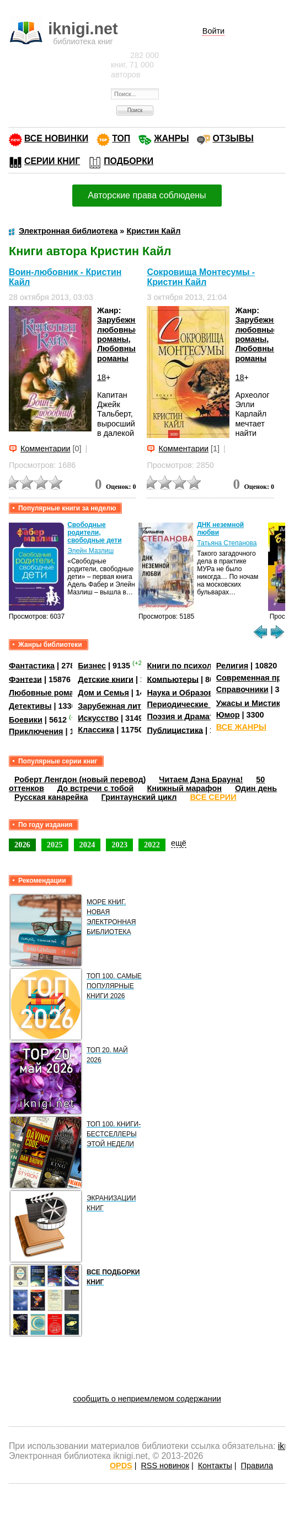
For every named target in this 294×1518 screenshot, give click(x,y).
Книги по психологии (188, 665)
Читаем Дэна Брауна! (201, 779)
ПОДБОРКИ (128, 161)
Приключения (36, 731)
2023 (119, 844)
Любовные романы (118, 353)
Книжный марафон (184, 788)
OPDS (121, 1465)
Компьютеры (173, 678)
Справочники (242, 689)
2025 (55, 844)
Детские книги (105, 678)
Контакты (215, 1465)
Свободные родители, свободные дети (94, 532)
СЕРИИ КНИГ (52, 161)
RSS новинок (165, 1465)
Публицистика (175, 729)
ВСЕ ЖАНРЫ (241, 727)
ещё (178, 843)
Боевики (25, 719)
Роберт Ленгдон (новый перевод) (80, 779)
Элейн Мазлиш (90, 551)
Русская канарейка (51, 797)
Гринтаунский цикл (139, 797)
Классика (96, 729)
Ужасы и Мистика (250, 703)
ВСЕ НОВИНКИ (56, 138)
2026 (22, 844)
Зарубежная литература (125, 706)
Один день (256, 788)
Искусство (98, 718)
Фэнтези (25, 678)
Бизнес (92, 665)
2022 (152, 844)
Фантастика (32, 665)
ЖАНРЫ (171, 138)
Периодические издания (195, 704)
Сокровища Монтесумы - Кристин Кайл (201, 277)
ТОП (121, 138)
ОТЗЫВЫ (232, 138)
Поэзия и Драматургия (191, 716)
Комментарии (45, 448)
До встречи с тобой (95, 788)
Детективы (30, 706)
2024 (87, 844)
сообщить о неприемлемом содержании (147, 1398)
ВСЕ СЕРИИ (213, 797)
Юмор (228, 714)
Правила (257, 1465)
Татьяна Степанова (226, 543)
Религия (232, 665)
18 (101, 377)
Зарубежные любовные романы (122, 329)
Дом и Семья (103, 692)
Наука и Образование (189, 692)
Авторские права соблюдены (147, 195)
